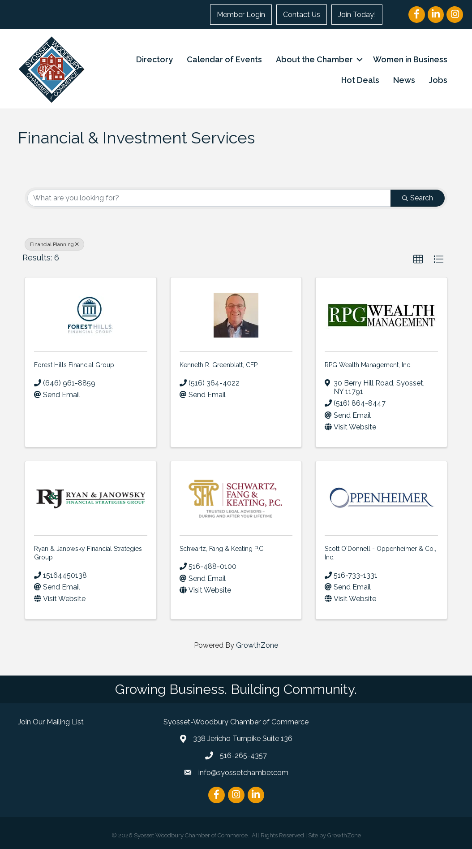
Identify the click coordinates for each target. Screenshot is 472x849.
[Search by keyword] (209, 198)
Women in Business (410, 59)
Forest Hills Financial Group (74, 364)
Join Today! (357, 14)
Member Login (241, 14)
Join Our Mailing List (51, 722)
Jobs (438, 80)
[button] (418, 260)
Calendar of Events (224, 59)
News (404, 80)
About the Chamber (314, 59)
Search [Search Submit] (417, 198)
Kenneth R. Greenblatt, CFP (218, 364)
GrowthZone (257, 645)
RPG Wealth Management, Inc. (368, 364)
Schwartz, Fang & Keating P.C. (222, 548)
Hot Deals (360, 80)
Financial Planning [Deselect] (54, 244)
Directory (154, 59)
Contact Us (301, 14)
